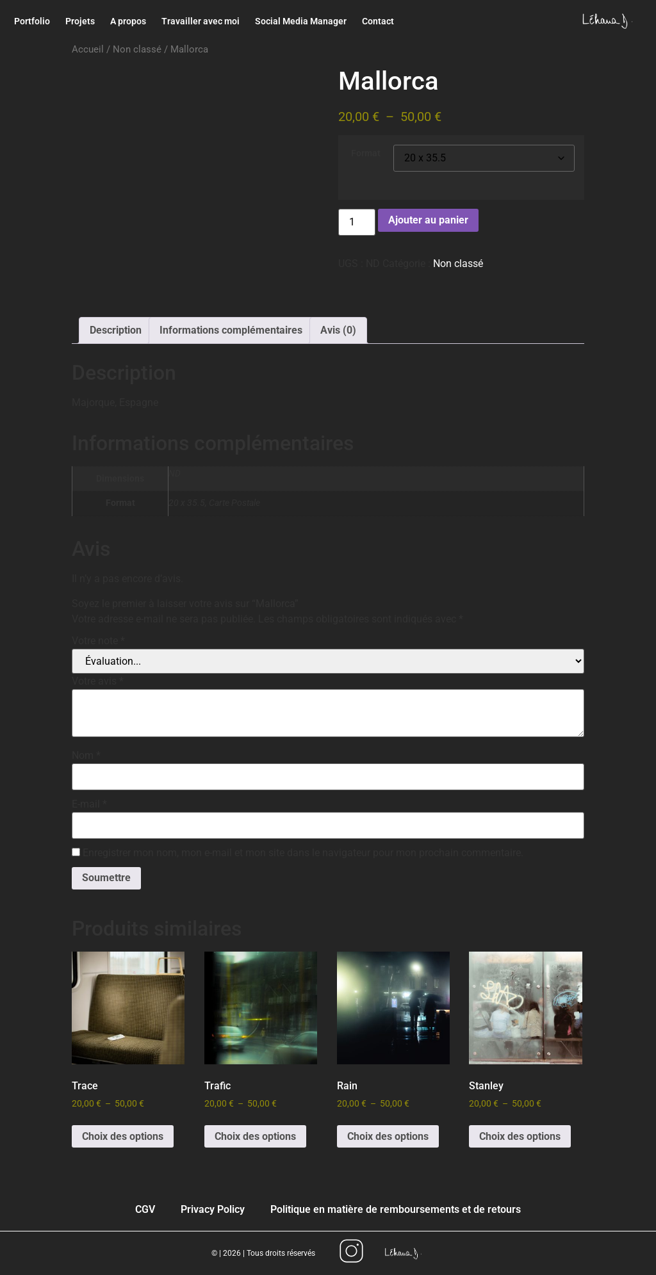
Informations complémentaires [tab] (231, 330)
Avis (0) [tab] (338, 330)
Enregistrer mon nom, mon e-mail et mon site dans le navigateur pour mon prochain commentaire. (303, 853)
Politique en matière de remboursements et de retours (395, 1209)
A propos (128, 21)
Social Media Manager (301, 21)
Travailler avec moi (200, 21)
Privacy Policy (213, 1209)
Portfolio (32, 21)
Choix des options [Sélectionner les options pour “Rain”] (388, 1136)
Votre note (98, 641)
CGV (145, 1209)
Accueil (88, 49)
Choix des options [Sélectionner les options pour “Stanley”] (520, 1136)
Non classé (137, 49)
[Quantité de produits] (356, 222)
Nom (86, 756)
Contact (378, 21)
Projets (80, 21)
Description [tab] (116, 330)
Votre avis (98, 681)
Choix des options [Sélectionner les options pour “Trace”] (122, 1136)
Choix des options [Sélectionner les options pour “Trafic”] (255, 1136)
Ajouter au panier (428, 220)
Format (366, 153)
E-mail (89, 804)
